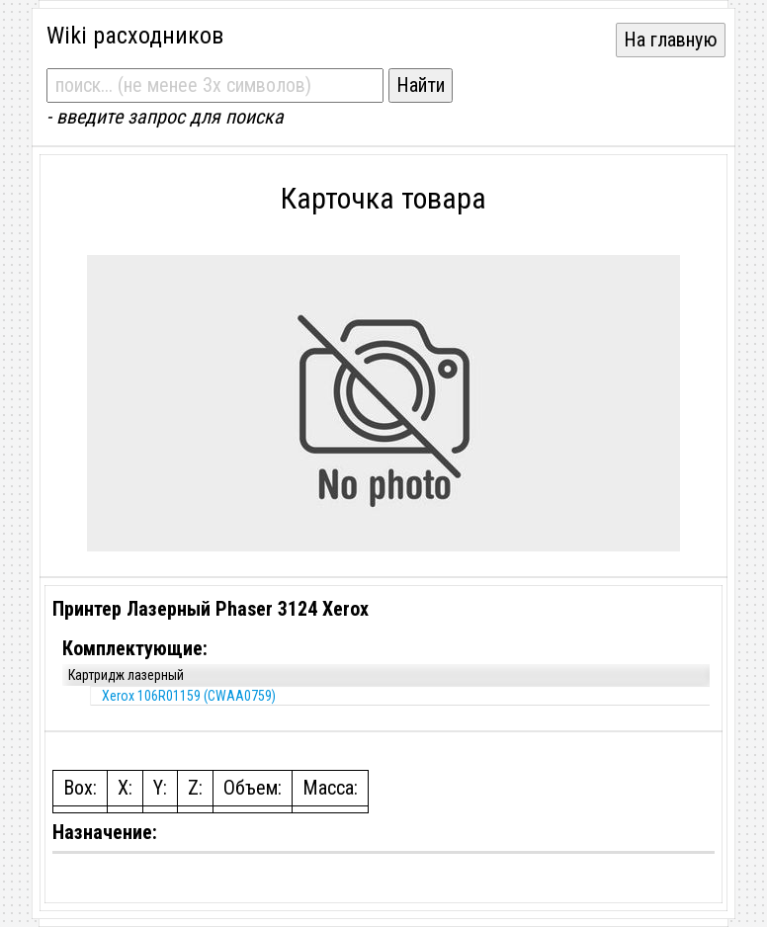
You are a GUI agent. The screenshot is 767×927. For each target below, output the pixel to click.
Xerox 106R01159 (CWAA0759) (189, 696)
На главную (671, 39)
